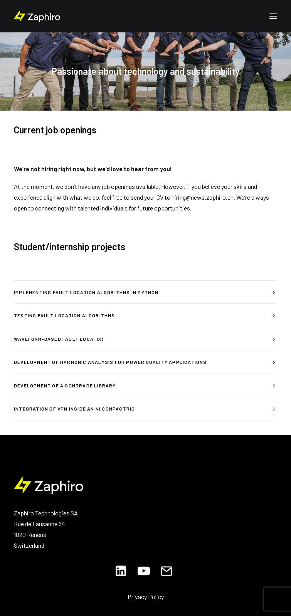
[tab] (145, 292)
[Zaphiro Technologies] (37, 16)
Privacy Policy (146, 596)
